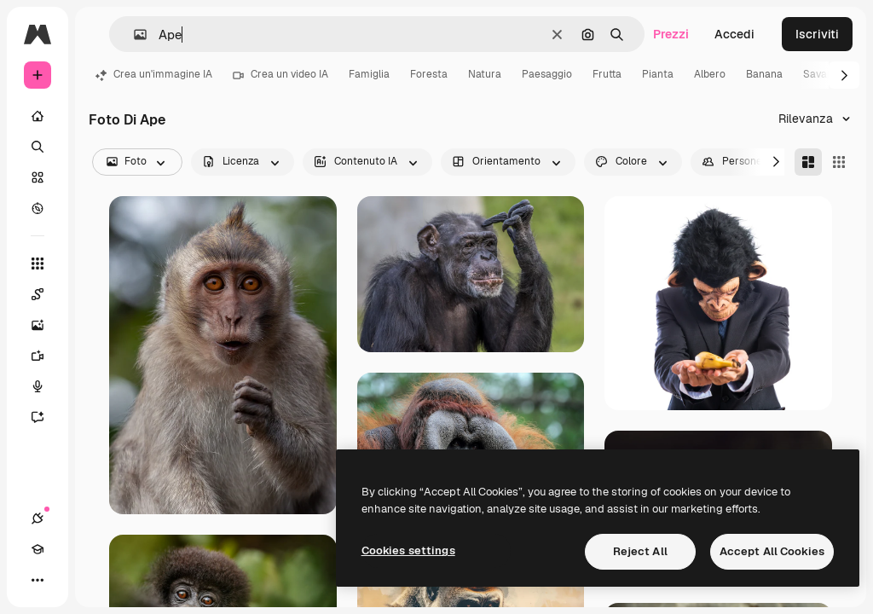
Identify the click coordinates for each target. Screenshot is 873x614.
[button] (133, 34)
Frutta (607, 74)
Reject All (640, 551)
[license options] (242, 162)
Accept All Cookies (772, 551)
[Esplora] (37, 208)
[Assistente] (46, 417)
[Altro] (37, 580)
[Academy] (37, 549)
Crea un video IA (280, 74)
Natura (484, 74)
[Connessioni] (37, 518)
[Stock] (37, 177)
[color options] (633, 162)
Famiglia (369, 74)
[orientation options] (508, 162)
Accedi (734, 34)
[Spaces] (46, 294)
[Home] (37, 116)
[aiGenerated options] (367, 162)
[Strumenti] (37, 263)
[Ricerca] (37, 146)
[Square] (839, 162)
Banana (764, 74)
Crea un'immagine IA (153, 74)
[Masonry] (808, 162)
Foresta (429, 74)
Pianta (658, 74)
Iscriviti (817, 34)
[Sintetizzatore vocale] (46, 386)
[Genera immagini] (46, 325)
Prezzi (671, 34)
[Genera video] (46, 355)
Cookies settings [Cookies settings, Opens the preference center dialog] (408, 550)
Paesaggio (547, 74)
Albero (710, 74)
